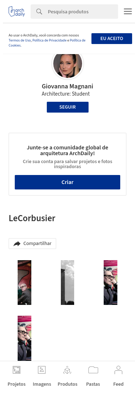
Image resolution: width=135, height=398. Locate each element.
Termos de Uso (20, 40)
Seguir (67, 107)
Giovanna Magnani (67, 86)
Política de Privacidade (49, 40)
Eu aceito (111, 38)
